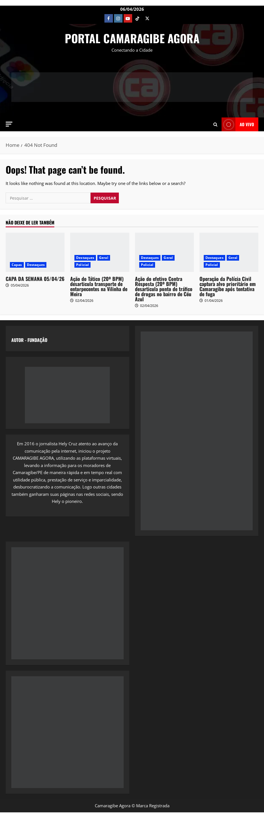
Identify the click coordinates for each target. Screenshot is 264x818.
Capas (17, 264)
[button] (9, 124)
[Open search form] (215, 124)
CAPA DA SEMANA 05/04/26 (35, 278)
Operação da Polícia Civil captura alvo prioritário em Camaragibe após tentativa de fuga (227, 286)
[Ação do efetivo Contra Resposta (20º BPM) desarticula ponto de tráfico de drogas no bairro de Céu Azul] (164, 252)
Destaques (36, 264)
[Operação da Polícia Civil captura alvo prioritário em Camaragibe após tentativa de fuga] (228, 252)
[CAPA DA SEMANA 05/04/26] (35, 252)
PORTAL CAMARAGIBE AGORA (132, 38)
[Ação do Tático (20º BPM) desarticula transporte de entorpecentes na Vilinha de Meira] (99, 252)
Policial (82, 264)
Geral (103, 257)
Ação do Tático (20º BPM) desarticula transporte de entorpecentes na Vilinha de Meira (98, 286)
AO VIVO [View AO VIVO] (238, 124)
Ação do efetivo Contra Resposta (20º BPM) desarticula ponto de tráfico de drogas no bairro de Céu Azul (163, 289)
